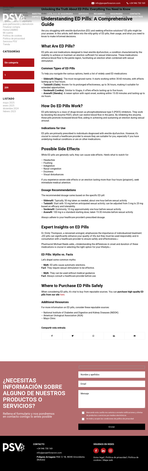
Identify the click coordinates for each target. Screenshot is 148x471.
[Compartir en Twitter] (72, 335)
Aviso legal (98, 457)
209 (6, 87)
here (62, 294)
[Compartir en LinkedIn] (114, 335)
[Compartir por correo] (134, 335)
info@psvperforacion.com (107, 3)
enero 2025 (8, 105)
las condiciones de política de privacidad (117, 419)
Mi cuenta (8, 32)
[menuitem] (37, 17)
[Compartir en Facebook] (51, 335)
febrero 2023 (9, 111)
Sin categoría (11, 62)
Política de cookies (12, 35)
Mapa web (108, 460)
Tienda (6, 44)
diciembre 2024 (11, 108)
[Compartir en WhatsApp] (93, 335)
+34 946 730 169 (137, 3)
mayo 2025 (8, 102)
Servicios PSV (10, 41)
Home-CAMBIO (10, 30)
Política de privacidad (14, 38)
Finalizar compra (11, 27)
